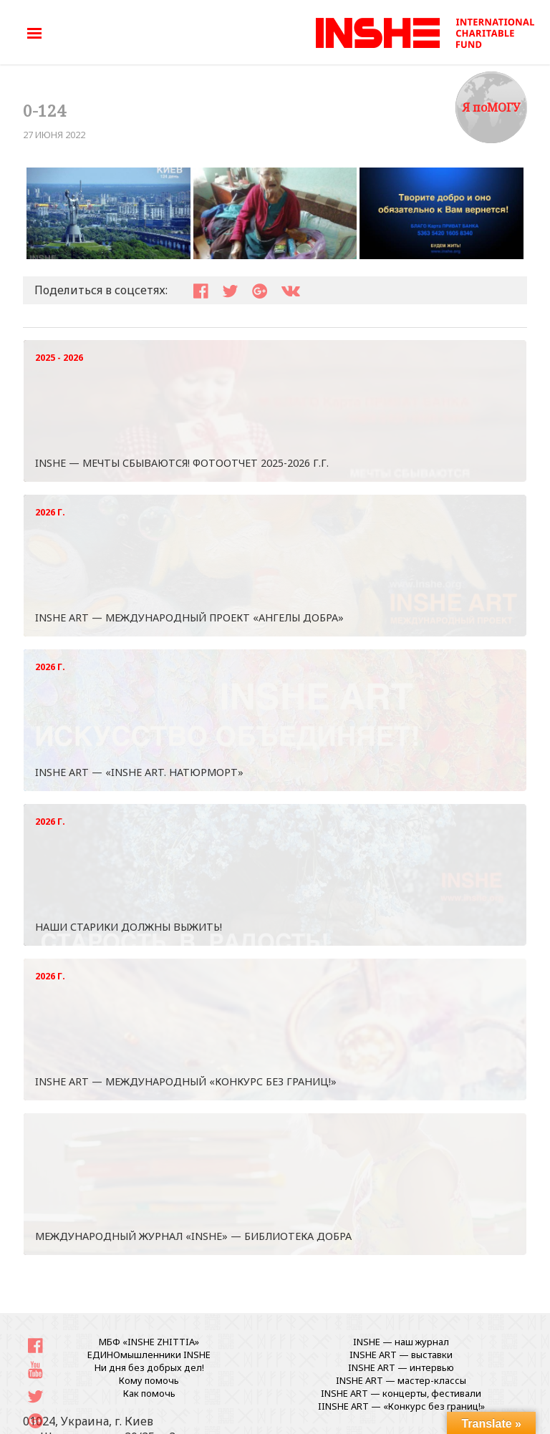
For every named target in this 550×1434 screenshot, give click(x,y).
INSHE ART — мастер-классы (401, 1380)
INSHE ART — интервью (401, 1367)
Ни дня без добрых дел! (149, 1367)
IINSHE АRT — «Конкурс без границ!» (401, 1406)
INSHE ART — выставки (401, 1354)
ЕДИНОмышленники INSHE (149, 1354)
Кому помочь (149, 1380)
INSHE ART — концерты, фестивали (401, 1393)
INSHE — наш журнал (401, 1341)
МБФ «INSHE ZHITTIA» (149, 1341)
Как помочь (149, 1393)
